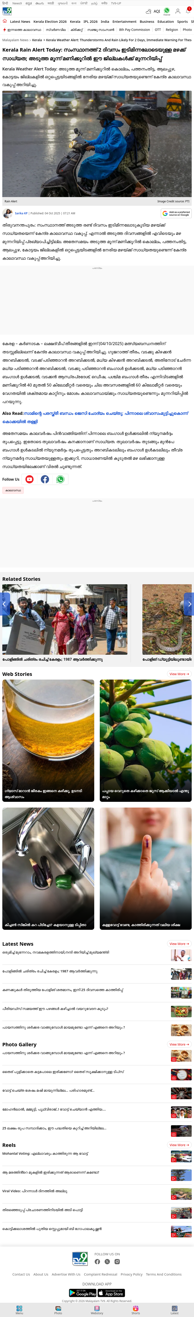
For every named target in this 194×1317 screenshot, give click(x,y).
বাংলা (73, 3)
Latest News (17, 943)
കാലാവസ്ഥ (13, 490)
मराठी (51, 3)
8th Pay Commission (134, 29)
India (105, 21)
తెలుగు (39, 3)
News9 (17, 3)
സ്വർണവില (56, 29)
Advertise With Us (66, 1274)
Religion (172, 29)
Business (147, 21)
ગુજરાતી (63, 3)
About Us (40, 1274)
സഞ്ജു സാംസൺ (101, 29)
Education (166, 21)
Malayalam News (15, 40)
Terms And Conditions (164, 1274)
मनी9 (104, 3)
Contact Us (21, 1274)
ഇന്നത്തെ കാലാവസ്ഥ (24, 29)
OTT (158, 29)
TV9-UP (116, 3)
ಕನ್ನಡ (29, 3)
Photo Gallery (19, 1044)
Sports (182, 21)
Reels (9, 1144)
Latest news (20, 21)
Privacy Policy (132, 1274)
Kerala (75, 21)
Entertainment (124, 21)
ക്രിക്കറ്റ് (76, 29)
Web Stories (17, 673)
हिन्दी (5, 3)
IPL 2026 (91, 21)
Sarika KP (21, 213)
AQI (157, 11)
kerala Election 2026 (50, 21)
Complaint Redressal (100, 1274)
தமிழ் (94, 3)
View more (179, 674)
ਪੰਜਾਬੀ (84, 3)
